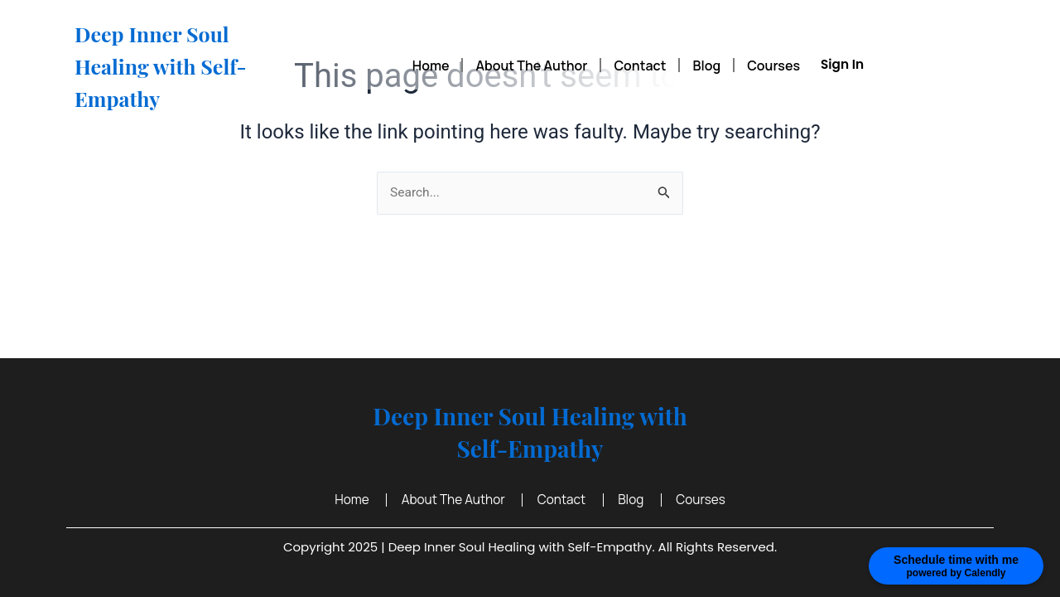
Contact (640, 65)
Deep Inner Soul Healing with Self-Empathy (178, 65)
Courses (773, 65)
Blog (706, 65)
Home (431, 65)
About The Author (531, 65)
